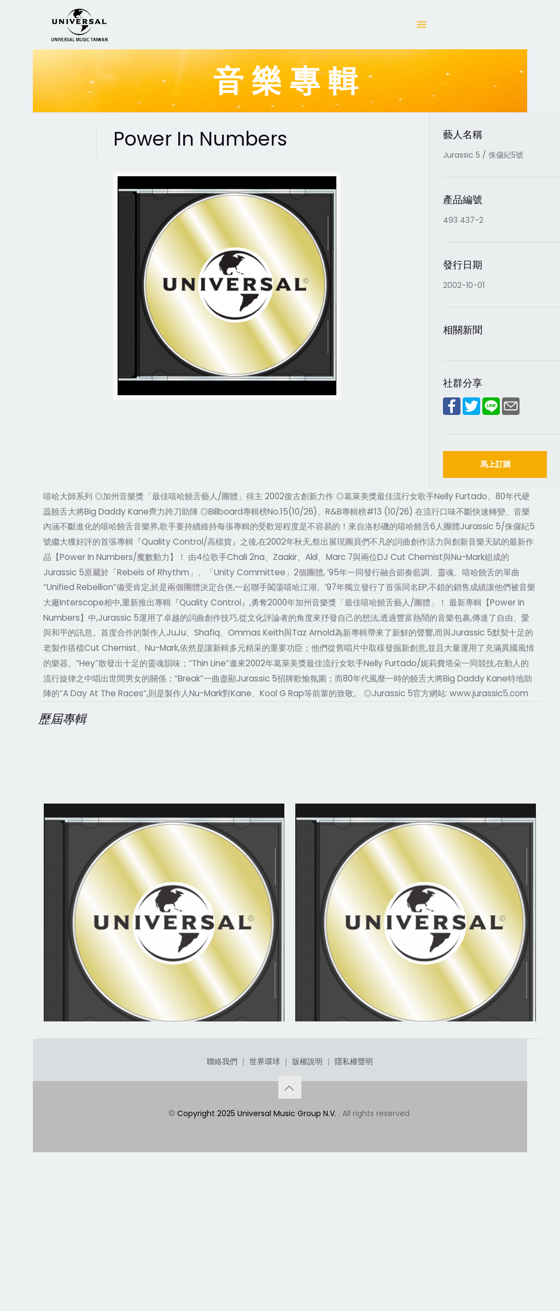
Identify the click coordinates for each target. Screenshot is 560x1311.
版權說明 (307, 1187)
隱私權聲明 (354, 1187)
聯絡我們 (222, 1187)
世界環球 (264, 1187)
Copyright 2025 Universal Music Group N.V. (258, 1239)
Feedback (76, 1071)
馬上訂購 (495, 464)
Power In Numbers (354, 1071)
